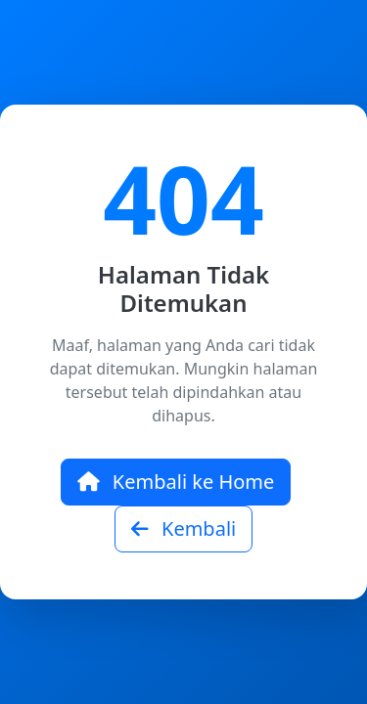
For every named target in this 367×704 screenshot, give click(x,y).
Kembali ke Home (176, 481)
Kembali (183, 528)
